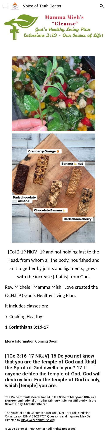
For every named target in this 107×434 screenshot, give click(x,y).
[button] (5, 6)
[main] (53, 318)
